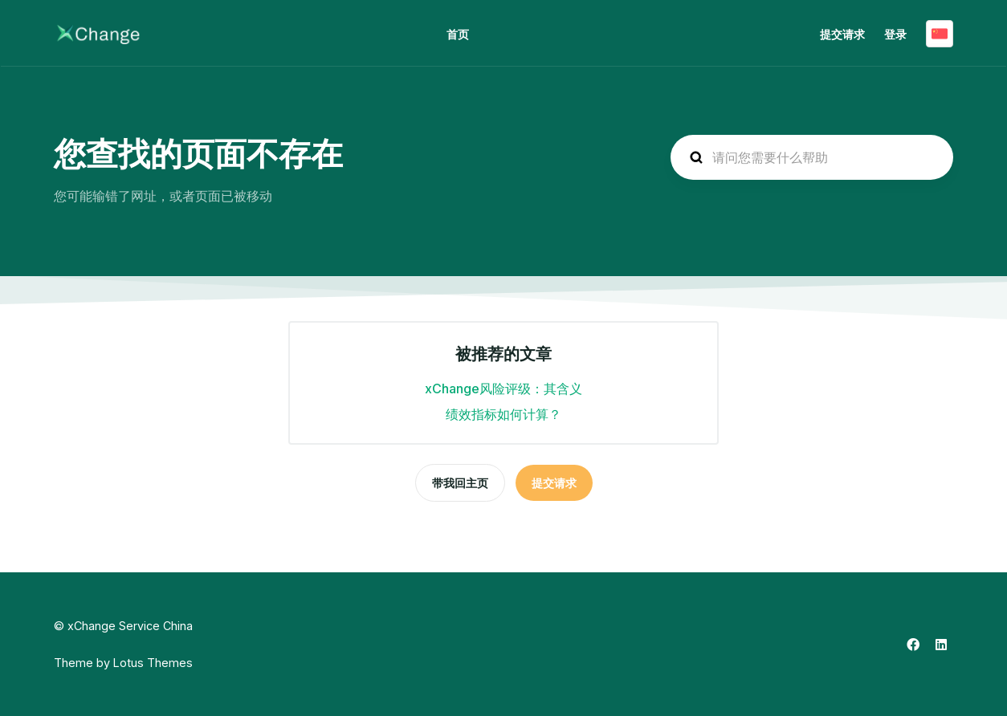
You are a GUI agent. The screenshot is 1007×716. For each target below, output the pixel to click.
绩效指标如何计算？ (503, 414)
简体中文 (939, 33)
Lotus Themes (153, 662)
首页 (457, 34)
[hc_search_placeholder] (812, 157)
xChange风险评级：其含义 (503, 388)
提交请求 (842, 34)
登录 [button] (895, 34)
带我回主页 (460, 483)
